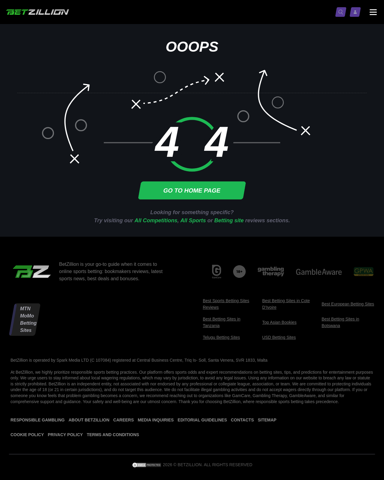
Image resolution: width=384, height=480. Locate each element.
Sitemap (267, 420)
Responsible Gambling (37, 420)
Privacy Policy (65, 434)
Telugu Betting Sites (221, 337)
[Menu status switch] (373, 12)
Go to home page (192, 190)
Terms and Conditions (113, 434)
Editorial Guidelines (202, 420)
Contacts (242, 420)
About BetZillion (88, 420)
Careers (123, 420)
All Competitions (155, 220)
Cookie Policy (27, 434)
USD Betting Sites (279, 337)
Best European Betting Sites (348, 304)
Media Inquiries (156, 420)
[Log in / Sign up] (356, 12)
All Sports (193, 220)
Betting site (229, 220)
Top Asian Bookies (279, 322)
